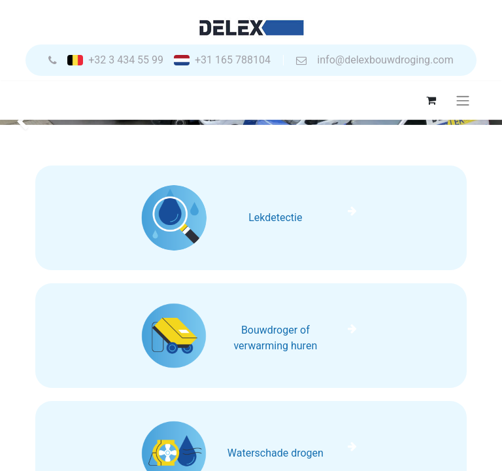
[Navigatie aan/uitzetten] (463, 100)
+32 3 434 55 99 (125, 60)
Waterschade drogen (275, 453)
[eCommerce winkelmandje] (431, 100)
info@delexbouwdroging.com (385, 60)
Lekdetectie (275, 217)
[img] (20, 122)
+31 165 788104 (233, 60)
